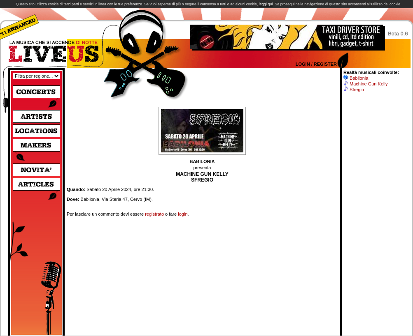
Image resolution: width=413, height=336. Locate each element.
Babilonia (359, 78)
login (182, 214)
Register (325, 64)
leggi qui (266, 4)
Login (303, 64)
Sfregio (357, 89)
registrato (154, 214)
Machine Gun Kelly (368, 83)
